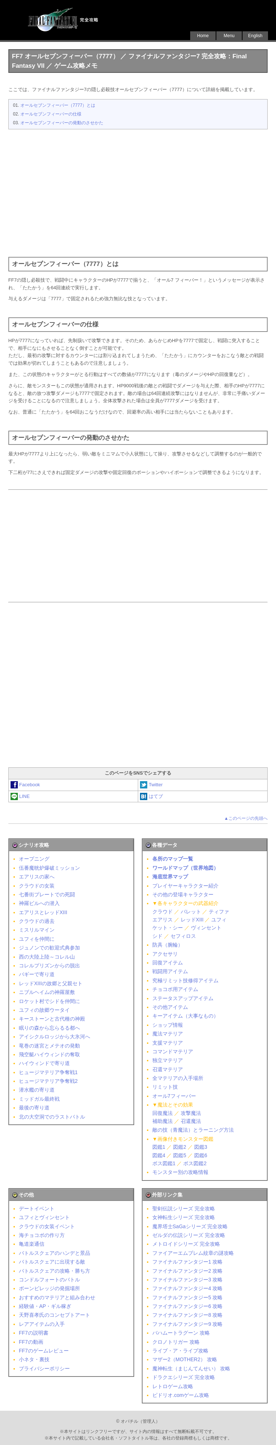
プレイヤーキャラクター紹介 (185, 886)
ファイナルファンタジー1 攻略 (187, 1262)
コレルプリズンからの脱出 (49, 965)
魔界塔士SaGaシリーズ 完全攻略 (190, 1226)
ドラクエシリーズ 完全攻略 (183, 1377)
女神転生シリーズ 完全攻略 (183, 1217)
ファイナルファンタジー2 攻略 (187, 1271)
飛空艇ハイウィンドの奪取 (49, 1054)
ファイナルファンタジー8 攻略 (187, 1315)
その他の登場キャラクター (182, 894)
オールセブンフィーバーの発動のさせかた (61, 122)
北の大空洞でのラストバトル (52, 1117)
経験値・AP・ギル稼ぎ (45, 1306)
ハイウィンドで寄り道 (44, 1063)
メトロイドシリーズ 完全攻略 (186, 1244)
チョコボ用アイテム (175, 989)
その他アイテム (170, 1007)
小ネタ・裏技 (34, 1359)
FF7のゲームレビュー (44, 1351)
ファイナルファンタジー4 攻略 (187, 1288)
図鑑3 (200, 1147)
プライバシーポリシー (44, 1368)
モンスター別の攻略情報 (180, 1172)
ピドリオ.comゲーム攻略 (180, 1395)
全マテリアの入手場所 (177, 1078)
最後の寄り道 (34, 1108)
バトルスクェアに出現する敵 (52, 1262)
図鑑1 (158, 1147)
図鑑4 (158, 1155)
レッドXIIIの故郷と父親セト (51, 983)
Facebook (25, 784)
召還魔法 (191, 1121)
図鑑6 (200, 1155)
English (255, 35)
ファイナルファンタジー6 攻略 (187, 1306)
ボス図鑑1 (164, 1163)
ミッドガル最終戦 (39, 1099)
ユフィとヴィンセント (44, 1217)
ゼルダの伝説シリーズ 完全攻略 (188, 1235)
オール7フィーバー (174, 1096)
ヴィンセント (206, 928)
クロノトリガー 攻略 (176, 1342)
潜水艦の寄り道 (37, 1090)
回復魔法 (162, 1113)
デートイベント (37, 1208)
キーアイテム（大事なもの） (185, 1016)
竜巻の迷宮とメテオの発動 (49, 1046)
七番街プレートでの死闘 (47, 894)
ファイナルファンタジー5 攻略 (187, 1297)
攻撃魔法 (191, 1113)
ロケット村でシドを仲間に (49, 1001)
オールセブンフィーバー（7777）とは (58, 105)
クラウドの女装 (37, 886)
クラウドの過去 (37, 921)
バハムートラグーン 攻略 (181, 1333)
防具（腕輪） (167, 945)
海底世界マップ (170, 877)
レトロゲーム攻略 (172, 1386)
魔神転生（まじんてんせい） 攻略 (191, 1368)
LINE (20, 796)
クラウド (162, 912)
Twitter (151, 784)
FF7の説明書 (33, 1333)
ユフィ (219, 920)
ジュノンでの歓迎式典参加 (49, 948)
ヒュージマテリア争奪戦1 (48, 1072)
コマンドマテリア (172, 1051)
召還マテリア (167, 1069)
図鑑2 (179, 1147)
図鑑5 (179, 1155)
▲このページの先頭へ (246, 818)
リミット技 (165, 1087)
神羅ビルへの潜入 (39, 903)
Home (203, 35)
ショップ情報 (167, 1025)
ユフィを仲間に (37, 939)
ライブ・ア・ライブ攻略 (180, 1351)
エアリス (162, 920)
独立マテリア (167, 1060)
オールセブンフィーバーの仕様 (50, 114)
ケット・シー (167, 928)
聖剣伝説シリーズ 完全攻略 (183, 1208)
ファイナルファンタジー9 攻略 (187, 1324)
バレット (191, 912)
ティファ (219, 912)
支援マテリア (167, 1043)
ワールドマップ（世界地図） (185, 868)
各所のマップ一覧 (172, 859)
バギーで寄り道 (37, 974)
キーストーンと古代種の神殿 (52, 1019)
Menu (229, 35)
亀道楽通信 (31, 1244)
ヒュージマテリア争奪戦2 (48, 1081)
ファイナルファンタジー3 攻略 (187, 1280)
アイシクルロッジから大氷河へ (54, 1036)
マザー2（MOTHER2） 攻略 (184, 1359)
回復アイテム (167, 963)
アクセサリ (165, 954)
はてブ (151, 796)
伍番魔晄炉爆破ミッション (49, 868)
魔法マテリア (167, 1034)
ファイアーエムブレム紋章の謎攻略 (193, 1253)
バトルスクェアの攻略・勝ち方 (54, 1271)
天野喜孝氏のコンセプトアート (54, 1315)
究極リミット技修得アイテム (185, 980)
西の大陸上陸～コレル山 (47, 957)
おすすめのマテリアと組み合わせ (57, 1297)
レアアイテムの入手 (42, 1324)
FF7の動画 (31, 1342)
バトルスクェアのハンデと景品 (54, 1253)
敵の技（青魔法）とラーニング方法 (193, 1130)
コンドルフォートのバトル (49, 1280)
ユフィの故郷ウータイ (44, 1010)
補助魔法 (162, 1121)
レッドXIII (192, 920)
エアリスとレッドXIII (43, 912)
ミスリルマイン (37, 930)
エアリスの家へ (37, 877)
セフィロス (183, 936)
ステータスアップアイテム (182, 998)
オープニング (34, 859)
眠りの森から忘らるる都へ (49, 1028)
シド (157, 936)
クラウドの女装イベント (47, 1226)
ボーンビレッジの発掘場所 (49, 1288)
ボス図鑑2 (195, 1163)
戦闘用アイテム (170, 971)
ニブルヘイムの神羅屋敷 (47, 992)
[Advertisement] (138, 191)
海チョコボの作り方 (42, 1235)
